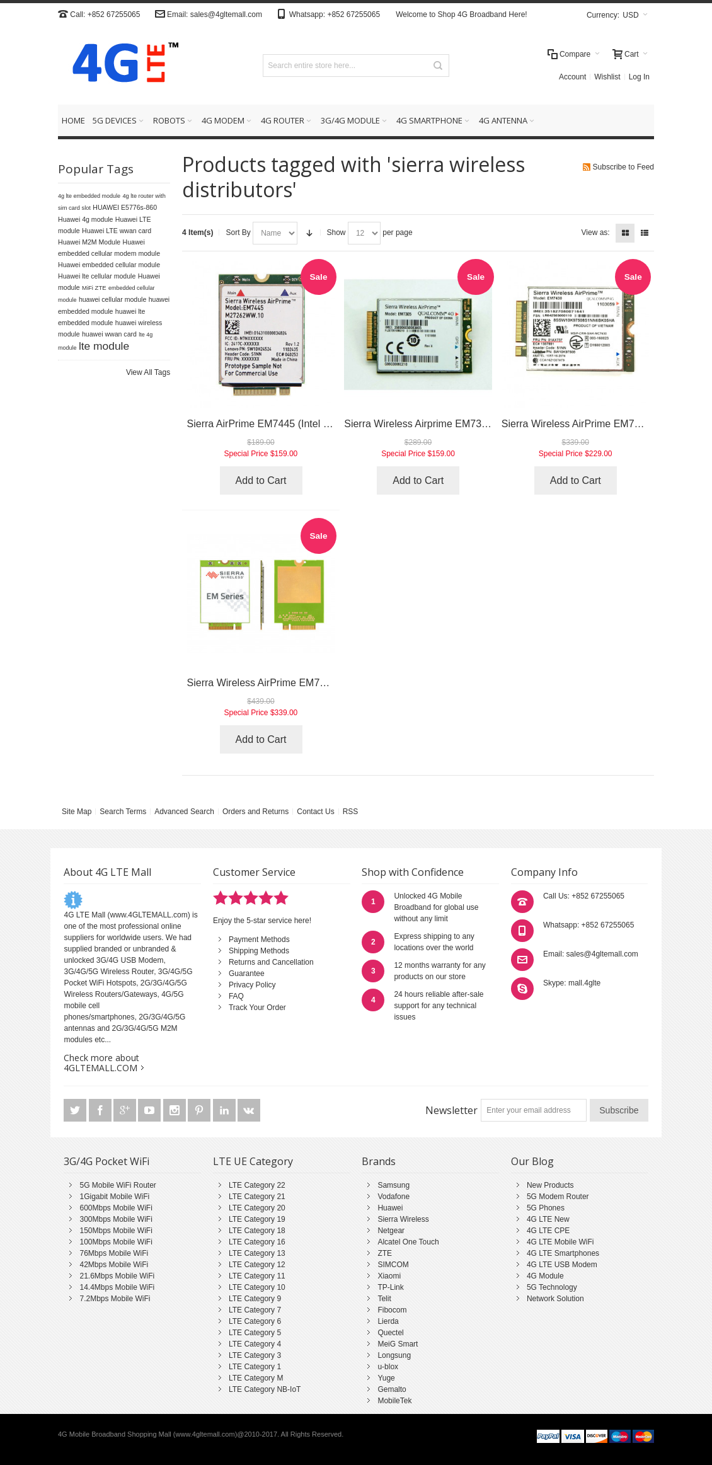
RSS (351, 811)
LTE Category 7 (255, 1310)
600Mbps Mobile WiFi (115, 1208)
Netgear (391, 1230)
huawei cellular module (112, 299)
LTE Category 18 (257, 1230)
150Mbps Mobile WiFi (115, 1230)
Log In (639, 76)
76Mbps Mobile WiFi (113, 1253)
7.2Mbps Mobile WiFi (114, 1298)
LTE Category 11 (257, 1276)
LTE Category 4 (255, 1344)
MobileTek (394, 1400)
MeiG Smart (397, 1344)
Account (572, 76)
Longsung (394, 1355)
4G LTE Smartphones (563, 1253)
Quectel (390, 1332)
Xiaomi (389, 1276)
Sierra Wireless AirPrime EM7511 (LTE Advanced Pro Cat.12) (324, 682)
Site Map (76, 811)
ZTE (384, 1253)
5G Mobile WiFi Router (117, 1185)
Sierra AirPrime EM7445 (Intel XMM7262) (279, 423)
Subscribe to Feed (623, 167)
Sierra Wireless (402, 1219)
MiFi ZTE (94, 287)
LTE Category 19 (257, 1219)
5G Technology (552, 1287)
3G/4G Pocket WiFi (106, 1161)
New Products (550, 1185)
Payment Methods (259, 939)
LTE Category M (256, 1378)
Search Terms (123, 811)
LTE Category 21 (257, 1196)
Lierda (387, 1321)
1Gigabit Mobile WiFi (114, 1196)
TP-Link (390, 1287)
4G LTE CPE (548, 1230)
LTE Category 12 (257, 1264)
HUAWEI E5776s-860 (125, 207)
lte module (104, 346)
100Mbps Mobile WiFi (115, 1242)
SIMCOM (392, 1264)
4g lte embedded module (89, 196)
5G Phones (546, 1208)
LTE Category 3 (255, 1355)
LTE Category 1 (255, 1366)
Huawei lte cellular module (96, 276)
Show (336, 232)
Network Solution (555, 1298)
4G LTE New (548, 1219)
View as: (596, 232)
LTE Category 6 (255, 1321)
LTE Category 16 (257, 1242)
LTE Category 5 (255, 1332)
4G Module (545, 1276)
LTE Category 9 (255, 1298)
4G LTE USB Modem (562, 1264)
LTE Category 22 (257, 1185)
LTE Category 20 (257, 1208)
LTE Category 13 (257, 1253)
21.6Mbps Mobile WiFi (116, 1276)
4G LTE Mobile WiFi (560, 1242)
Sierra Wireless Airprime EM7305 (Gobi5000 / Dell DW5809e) (481, 423)
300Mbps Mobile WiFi (115, 1219)
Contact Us (315, 811)
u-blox (387, 1366)
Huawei (390, 1208)
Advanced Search (184, 811)
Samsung (393, 1185)
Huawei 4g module (85, 219)
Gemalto (391, 1389)
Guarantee (247, 973)
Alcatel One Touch (408, 1242)
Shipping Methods (259, 950)
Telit (384, 1298)
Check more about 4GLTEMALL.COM (101, 1063)
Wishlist (607, 76)
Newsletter (451, 1110)
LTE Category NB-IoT (265, 1389)
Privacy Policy (252, 984)
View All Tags (148, 372)
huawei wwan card (109, 334)
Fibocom (391, 1310)
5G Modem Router (558, 1196)
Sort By (238, 232)
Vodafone (393, 1196)
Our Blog (532, 1161)
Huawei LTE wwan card (116, 230)
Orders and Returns (255, 811)
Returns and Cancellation (271, 962)
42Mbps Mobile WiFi (113, 1264)
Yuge (385, 1378)
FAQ (236, 996)
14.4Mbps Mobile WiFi (116, 1287)
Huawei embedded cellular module (109, 264)
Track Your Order (257, 1007)
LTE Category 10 (257, 1287)
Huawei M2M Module (89, 242)
